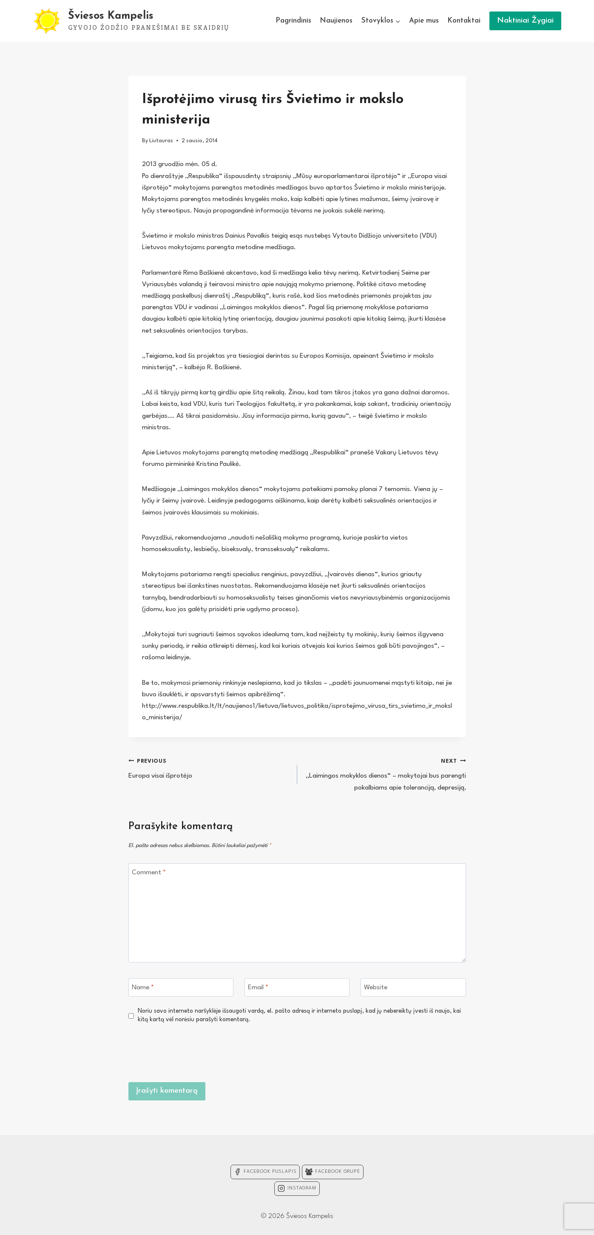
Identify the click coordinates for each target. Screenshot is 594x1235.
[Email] (297, 987)
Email (258, 987)
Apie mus (424, 20)
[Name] (181, 987)
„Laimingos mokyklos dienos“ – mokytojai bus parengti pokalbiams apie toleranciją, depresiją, (385, 773)
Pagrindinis (293, 20)
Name (143, 987)
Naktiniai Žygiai (525, 21)
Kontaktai (463, 20)
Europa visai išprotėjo (209, 767)
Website (375, 987)
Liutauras (161, 141)
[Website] (413, 987)
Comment (149, 872)
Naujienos (336, 20)
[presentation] (401, 1051)
